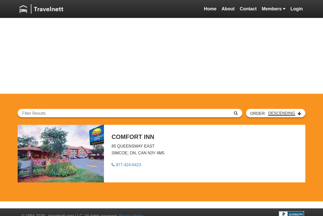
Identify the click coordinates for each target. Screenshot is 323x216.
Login (296, 8)
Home (210, 8)
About (228, 8)
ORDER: (275, 113)
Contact (248, 8)
